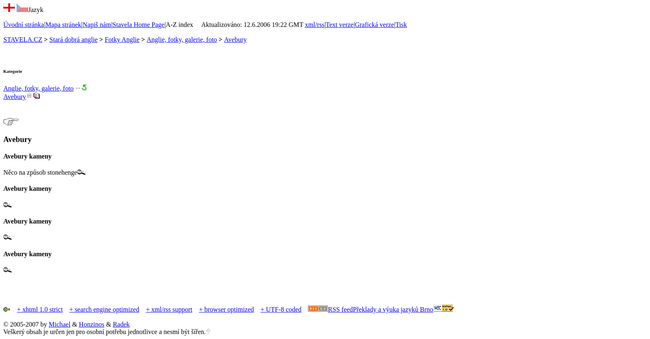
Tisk (401, 24)
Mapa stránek (63, 24)
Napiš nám (96, 24)
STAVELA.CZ (22, 39)
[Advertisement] (100, 277)
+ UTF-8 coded (281, 309)
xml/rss (315, 24)
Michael (59, 324)
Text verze (340, 24)
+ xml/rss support (169, 309)
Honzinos (91, 324)
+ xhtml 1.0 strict (40, 309)
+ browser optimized (226, 309)
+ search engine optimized (104, 309)
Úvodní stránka (23, 24)
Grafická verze (374, 24)
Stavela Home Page (138, 24)
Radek (121, 324)
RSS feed (340, 309)
